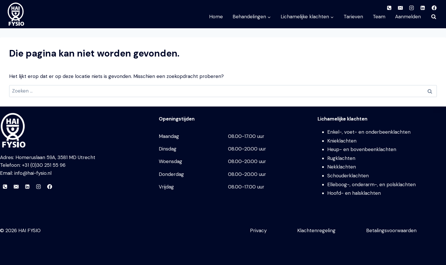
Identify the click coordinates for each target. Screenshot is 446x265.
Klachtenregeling (316, 230)
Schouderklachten (348, 175)
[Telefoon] (5, 187)
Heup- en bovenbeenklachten (361, 149)
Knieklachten (341, 141)
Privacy (258, 230)
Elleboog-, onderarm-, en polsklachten (371, 184)
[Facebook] (49, 187)
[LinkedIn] (27, 187)
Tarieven (353, 16)
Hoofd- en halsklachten (354, 193)
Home (216, 16)
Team (379, 16)
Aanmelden (408, 16)
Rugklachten (341, 158)
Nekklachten (341, 167)
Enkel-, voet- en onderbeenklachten (369, 132)
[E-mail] (16, 187)
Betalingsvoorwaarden (391, 230)
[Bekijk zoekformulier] (434, 17)
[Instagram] (38, 187)
